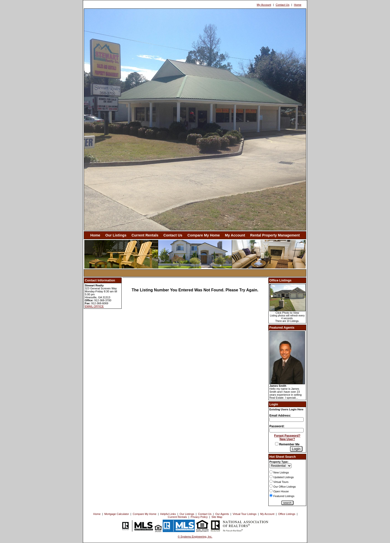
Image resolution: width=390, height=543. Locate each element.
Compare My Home (204, 235)
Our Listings (115, 235)
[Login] (296, 449)
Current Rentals (145, 235)
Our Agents (222, 513)
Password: (277, 426)
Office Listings (286, 513)
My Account (264, 4)
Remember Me (287, 444)
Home (297, 4)
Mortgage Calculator (116, 513)
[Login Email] (286, 419)
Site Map (216, 516)
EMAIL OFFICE (94, 306)
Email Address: (280, 415)
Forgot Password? (287, 435)
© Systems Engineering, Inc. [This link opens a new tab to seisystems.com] (195, 536)
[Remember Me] (276, 443)
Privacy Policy (199, 516)
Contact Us (282, 4)
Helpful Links (168, 513)
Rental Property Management (275, 235)
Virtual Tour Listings (245, 513)
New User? (287, 439)
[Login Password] (286, 430)
